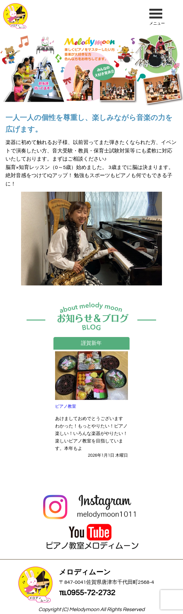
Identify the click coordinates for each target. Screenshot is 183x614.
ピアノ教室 (65, 406)
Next (143, 379)
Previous (40, 379)
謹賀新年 (91, 343)
